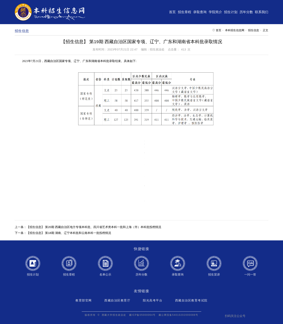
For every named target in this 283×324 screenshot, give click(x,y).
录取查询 (200, 12)
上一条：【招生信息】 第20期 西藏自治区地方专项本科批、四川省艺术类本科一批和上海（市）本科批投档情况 (88, 227)
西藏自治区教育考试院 (191, 300)
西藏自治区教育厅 (117, 300)
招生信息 (253, 30)
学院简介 (215, 12)
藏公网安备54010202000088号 (178, 315)
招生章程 (184, 12)
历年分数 (246, 12)
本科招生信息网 (234, 30)
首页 (172, 12)
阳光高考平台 (152, 300)
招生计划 (230, 12)
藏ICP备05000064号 (142, 315)
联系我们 (261, 12)
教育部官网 (83, 300)
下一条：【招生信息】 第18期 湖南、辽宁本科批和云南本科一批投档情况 (63, 233)
